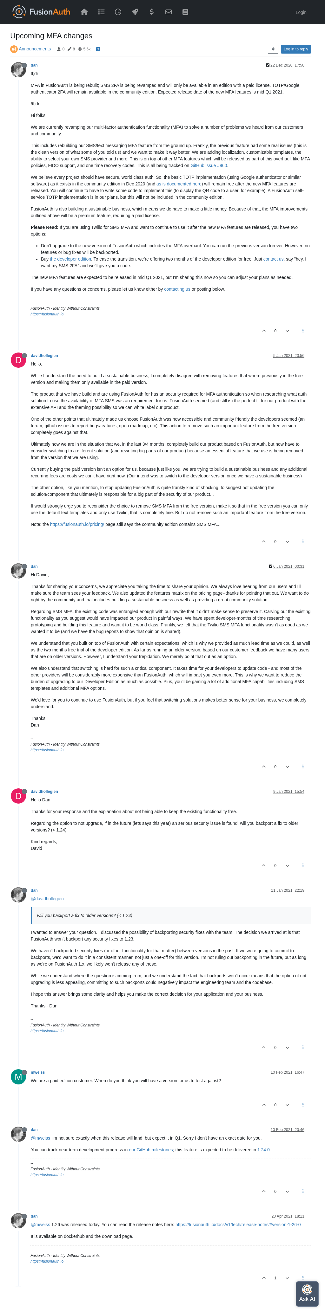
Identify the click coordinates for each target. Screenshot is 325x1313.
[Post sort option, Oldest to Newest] (273, 49)
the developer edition (70, 259)
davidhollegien (44, 355)
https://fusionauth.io (46, 314)
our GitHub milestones (151, 1149)
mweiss (38, 1072)
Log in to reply (296, 49)
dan (34, 65)
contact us (273, 259)
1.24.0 (263, 1149)
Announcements (35, 48)
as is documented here (179, 183)
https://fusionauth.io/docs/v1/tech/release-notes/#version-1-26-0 (238, 1224)
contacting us (177, 289)
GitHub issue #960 (208, 165)
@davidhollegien (47, 898)
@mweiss (40, 1138)
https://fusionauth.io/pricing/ (77, 524)
